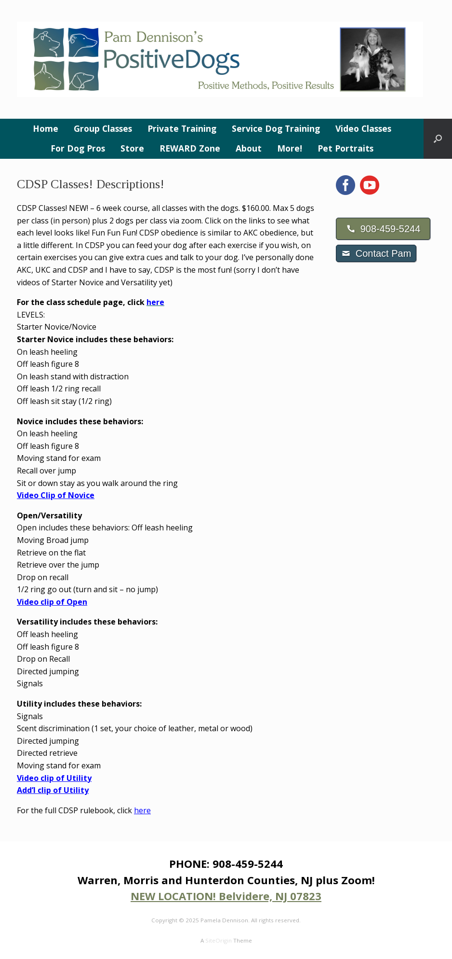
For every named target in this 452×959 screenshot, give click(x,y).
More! (289, 148)
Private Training (181, 128)
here (142, 810)
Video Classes (363, 128)
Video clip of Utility (54, 778)
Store (132, 148)
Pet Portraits (345, 148)
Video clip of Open (52, 602)
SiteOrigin (218, 940)
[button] (438, 139)
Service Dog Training (276, 128)
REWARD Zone (190, 148)
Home (45, 128)
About (249, 148)
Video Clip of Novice (55, 495)
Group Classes (103, 128)
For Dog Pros (78, 148)
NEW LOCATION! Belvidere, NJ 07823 (226, 896)
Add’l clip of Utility (53, 790)
